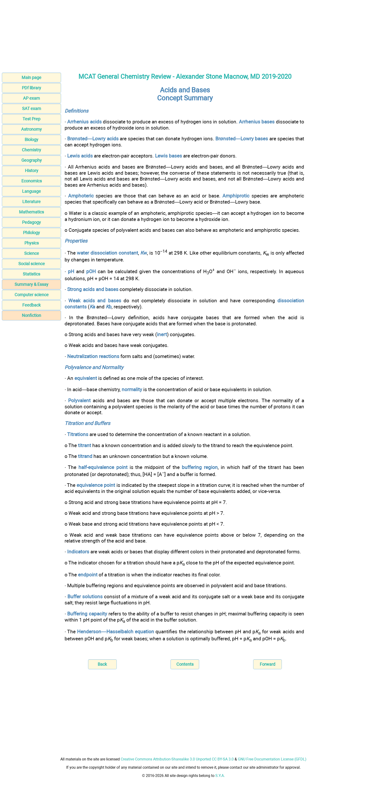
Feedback (31, 305)
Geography (31, 160)
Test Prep (31, 118)
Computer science (32, 294)
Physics (31, 242)
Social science (31, 263)
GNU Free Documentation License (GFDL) (272, 759)
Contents (185, 664)
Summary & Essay (31, 284)
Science (31, 253)
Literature (31, 201)
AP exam (31, 98)
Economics (31, 180)
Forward (267, 664)
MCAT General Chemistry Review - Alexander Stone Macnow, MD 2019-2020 (184, 76)
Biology (31, 139)
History (31, 170)
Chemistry (31, 149)
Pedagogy (31, 222)
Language (31, 191)
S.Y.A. (220, 775)
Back (102, 664)
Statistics (31, 274)
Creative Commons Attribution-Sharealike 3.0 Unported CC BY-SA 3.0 (177, 759)
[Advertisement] (184, 35)
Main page (31, 77)
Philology (31, 232)
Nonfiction (31, 315)
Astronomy (31, 129)
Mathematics (31, 211)
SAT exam (31, 108)
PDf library (31, 87)
